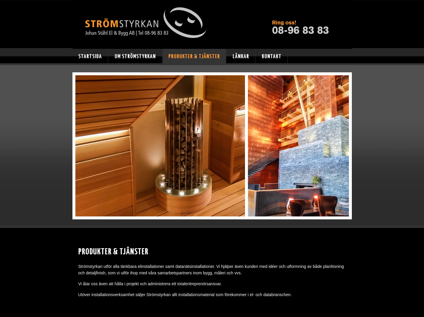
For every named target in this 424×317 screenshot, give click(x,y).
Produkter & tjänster (194, 56)
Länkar (241, 56)
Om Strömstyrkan (135, 56)
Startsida (90, 56)
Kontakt (271, 56)
